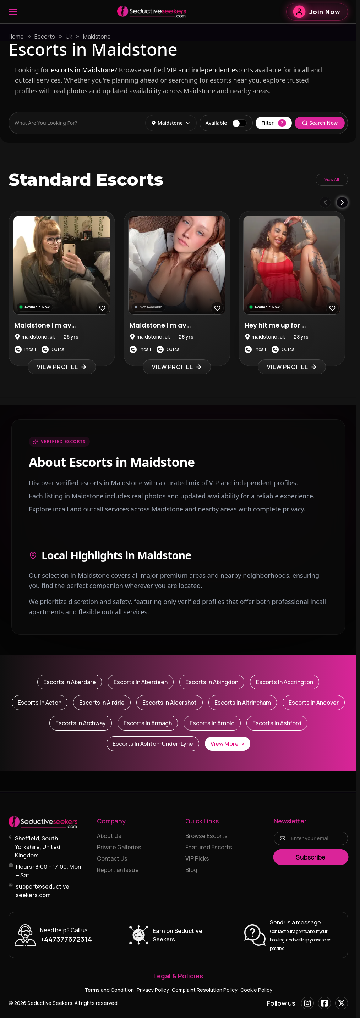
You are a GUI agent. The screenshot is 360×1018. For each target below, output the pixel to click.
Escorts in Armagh (148, 723)
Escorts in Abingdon (211, 682)
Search (320, 123)
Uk (69, 36)
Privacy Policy (153, 989)
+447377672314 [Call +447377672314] (66, 939)
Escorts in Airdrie (102, 702)
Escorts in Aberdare (69, 682)
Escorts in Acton (39, 702)
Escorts (44, 36)
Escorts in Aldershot (169, 702)
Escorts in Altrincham (242, 702)
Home (16, 36)
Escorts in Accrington (284, 682)
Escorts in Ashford (276, 723)
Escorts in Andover (314, 702)
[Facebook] (324, 1003)
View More (228, 743)
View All (331, 180)
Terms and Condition (109, 989)
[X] (341, 1003)
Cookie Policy (256, 989)
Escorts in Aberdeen (141, 682)
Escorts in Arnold (212, 723)
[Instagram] (307, 1003)
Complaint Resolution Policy (205, 989)
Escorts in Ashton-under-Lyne (153, 744)
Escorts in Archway (80, 723)
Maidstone (97, 36)
